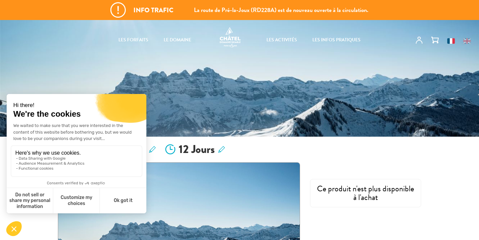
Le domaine (177, 40)
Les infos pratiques (336, 40)
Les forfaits (133, 40)
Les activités (281, 40)
